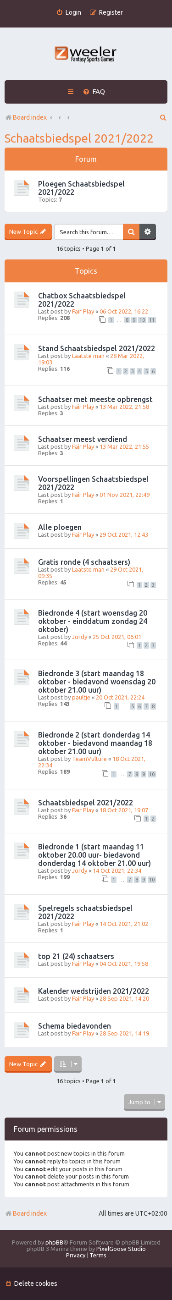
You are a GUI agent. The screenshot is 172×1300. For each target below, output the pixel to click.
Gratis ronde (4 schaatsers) (84, 562)
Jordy (79, 636)
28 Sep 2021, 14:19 (124, 1033)
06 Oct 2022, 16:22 (124, 311)
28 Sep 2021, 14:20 (124, 998)
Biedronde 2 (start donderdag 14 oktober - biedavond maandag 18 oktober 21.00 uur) (95, 743)
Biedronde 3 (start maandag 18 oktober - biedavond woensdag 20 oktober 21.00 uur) (96, 681)
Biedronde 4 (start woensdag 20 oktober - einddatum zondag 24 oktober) (92, 621)
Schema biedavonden (74, 1026)
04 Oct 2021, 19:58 (124, 963)
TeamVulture (89, 758)
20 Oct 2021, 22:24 (120, 697)
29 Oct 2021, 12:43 (124, 534)
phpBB (54, 1242)
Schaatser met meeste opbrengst (95, 399)
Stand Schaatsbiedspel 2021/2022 (96, 348)
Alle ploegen (60, 527)
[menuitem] (68, 13)
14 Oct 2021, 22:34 (117, 870)
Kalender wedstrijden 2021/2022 (93, 991)
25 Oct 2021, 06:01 (117, 636)
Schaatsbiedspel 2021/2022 (79, 138)
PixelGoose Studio (121, 1248)
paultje (81, 697)
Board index (26, 1213)
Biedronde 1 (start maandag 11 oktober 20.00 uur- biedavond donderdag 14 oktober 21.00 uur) (94, 855)
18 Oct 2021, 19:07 (124, 810)
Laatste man (88, 356)
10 (142, 320)
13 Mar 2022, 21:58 (124, 406)
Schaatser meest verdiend (82, 439)
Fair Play (83, 311)
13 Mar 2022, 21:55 (124, 446)
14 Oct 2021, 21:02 (124, 923)
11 (152, 320)
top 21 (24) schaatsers (76, 956)
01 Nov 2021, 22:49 (125, 494)
